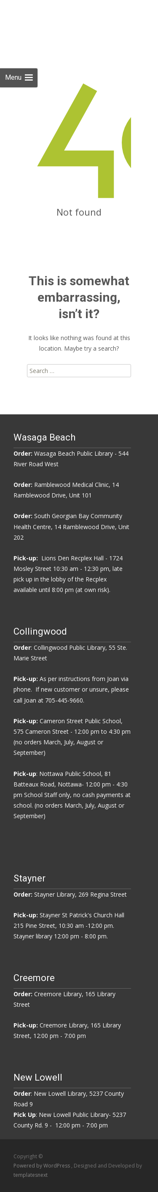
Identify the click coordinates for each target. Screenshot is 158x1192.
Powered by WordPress (42, 1165)
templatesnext (30, 1174)
